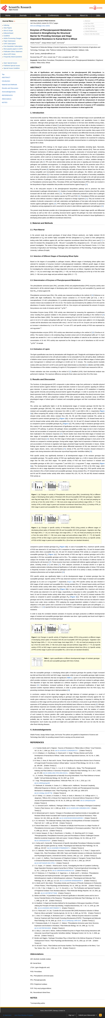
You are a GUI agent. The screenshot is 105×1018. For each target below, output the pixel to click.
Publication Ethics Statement (12, 51)
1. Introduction (37, 113)
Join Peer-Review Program (23, 1015)
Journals (23, 15)
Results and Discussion (10, 88)
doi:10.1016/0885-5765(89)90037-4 (58, 848)
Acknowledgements (9, 92)
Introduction (6, 81)
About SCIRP (48, 1010)
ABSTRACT (35, 67)
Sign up (71, 1015)
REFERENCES (37, 742)
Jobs (98, 15)
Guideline (6, 36)
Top (3, 74)
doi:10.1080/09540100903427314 (63, 870)
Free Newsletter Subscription (12, 46)
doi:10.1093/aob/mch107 (42, 840)
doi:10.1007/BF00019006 (42, 928)
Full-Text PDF (89, 23)
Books (38, 15)
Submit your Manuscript (86, 1015)
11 (59, 191)
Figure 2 (34, 527)
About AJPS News (9, 54)
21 (87, 365)
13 (79, 196)
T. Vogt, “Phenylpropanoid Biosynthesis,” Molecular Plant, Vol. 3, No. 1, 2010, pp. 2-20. (62, 780)
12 (61, 193)
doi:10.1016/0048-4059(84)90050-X (71, 880)
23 (61, 434)
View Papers (7, 28)
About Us (84, 15)
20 (93, 332)
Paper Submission (9, 41)
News (68, 15)
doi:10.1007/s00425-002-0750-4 (44, 863)
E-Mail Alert (7, 1015)
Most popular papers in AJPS (12, 49)
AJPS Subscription (9, 43)
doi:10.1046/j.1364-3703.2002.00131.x (55, 773)
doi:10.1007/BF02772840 (49, 893)
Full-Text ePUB (89, 29)
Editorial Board (7, 33)
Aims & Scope (7, 30)
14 (86, 198)
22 (70, 371)
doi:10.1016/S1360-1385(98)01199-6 (78, 808)
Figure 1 (63, 418)
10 (86, 184)
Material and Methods (9, 84)
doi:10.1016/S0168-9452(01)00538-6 (71, 818)
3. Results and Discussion (42, 379)
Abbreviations (37, 954)
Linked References (90, 31)
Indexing (5, 25)
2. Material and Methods (41, 223)
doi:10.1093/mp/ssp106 (42, 783)
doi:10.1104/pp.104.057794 (43, 793)
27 (48, 564)
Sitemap (55, 1010)
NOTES (33, 998)
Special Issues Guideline (11, 68)
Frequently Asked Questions (12, 57)
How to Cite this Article (91, 34)
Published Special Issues (11, 65)
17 (101, 240)
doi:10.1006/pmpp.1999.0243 (71, 920)
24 (48, 439)
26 (91, 451)
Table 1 (46, 658)
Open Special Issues (9, 63)
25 (64, 449)
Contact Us (62, 1010)
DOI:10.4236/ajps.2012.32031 (40, 26)
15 (55, 204)
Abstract (87, 21)
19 (103, 315)
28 (68, 690)
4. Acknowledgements (40, 730)
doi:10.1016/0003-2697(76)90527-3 (49, 908)
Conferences (53, 15)
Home (7, 15)
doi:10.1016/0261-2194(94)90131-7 (66, 750)
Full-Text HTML (89, 26)
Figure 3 (70, 582)
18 (92, 295)
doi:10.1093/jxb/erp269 (87, 800)
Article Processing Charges (11, 38)
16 (102, 206)
